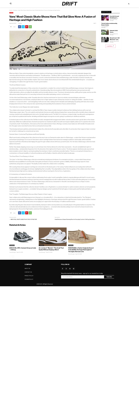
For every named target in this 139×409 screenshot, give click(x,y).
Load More (110, 46)
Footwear (15, 10)
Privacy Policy (29, 275)
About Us (27, 268)
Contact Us (28, 272)
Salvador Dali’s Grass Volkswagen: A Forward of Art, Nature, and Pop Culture (114, 31)
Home (10, 10)
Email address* (82, 276)
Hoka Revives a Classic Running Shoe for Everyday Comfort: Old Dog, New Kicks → (75, 219)
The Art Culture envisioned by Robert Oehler (109, 24)
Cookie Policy (29, 279)
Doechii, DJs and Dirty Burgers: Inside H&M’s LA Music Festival (114, 17)
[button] (10, 3)
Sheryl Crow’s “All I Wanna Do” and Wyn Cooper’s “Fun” (115, 38)
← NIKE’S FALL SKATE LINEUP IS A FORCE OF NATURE (23, 219)
